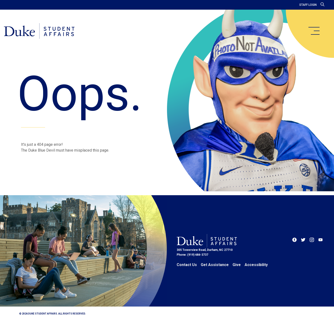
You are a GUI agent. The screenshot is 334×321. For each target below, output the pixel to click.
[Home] (39, 31)
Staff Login (308, 5)
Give (237, 264)
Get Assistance (215, 264)
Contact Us (187, 264)
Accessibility (256, 264)
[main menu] (314, 31)
